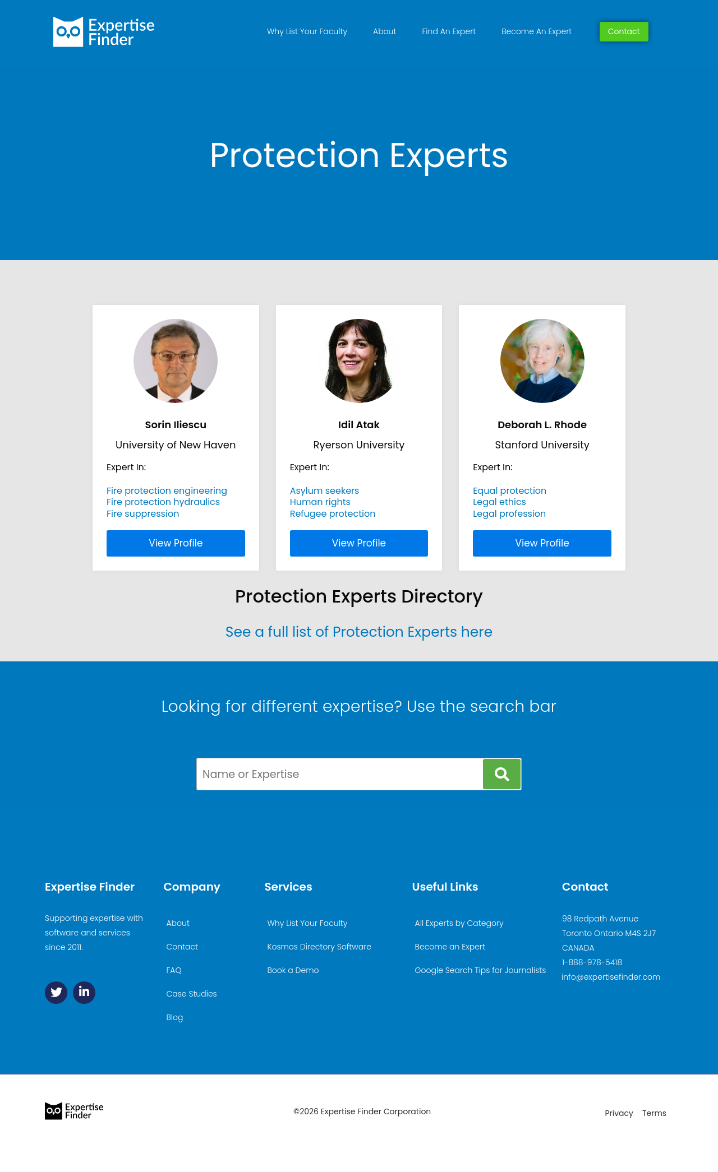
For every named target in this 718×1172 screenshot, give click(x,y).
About (384, 31)
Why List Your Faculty (307, 31)
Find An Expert (449, 31)
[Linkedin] (84, 992)
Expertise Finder (90, 887)
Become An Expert (536, 31)
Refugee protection (333, 513)
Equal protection (509, 490)
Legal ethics (499, 501)
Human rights (320, 501)
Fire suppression (143, 513)
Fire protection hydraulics (163, 501)
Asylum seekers (325, 490)
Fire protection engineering (167, 490)
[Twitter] (56, 992)
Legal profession (509, 513)
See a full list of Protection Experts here (359, 632)
